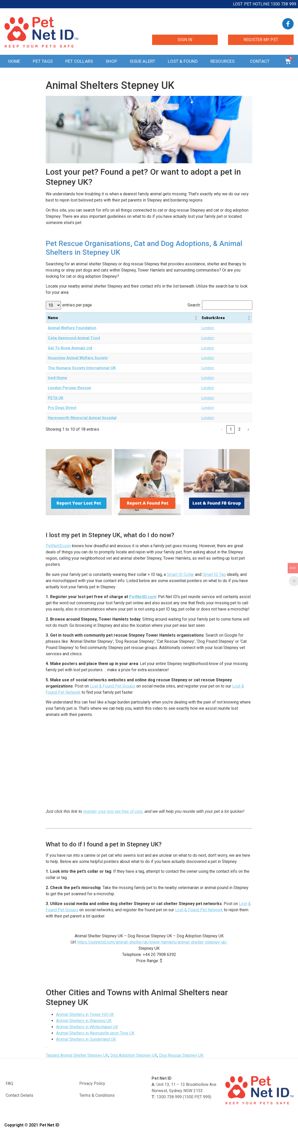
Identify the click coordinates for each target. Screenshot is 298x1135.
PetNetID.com (58, 545)
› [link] (248, 429)
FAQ (9, 1083)
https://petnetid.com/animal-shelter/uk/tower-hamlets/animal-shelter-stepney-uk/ (152, 942)
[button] (195, 318)
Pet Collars (79, 61)
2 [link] (239, 429)
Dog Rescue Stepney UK (181, 1055)
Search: (194, 305)
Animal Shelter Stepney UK (84, 1055)
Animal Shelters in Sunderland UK (86, 1039)
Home (14, 61)
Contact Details (19, 1095)
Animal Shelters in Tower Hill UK (85, 1014)
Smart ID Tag (214, 574)
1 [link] (231, 429)
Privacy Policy (92, 1083)
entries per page (77, 305)
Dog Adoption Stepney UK (133, 1055)
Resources (223, 61)
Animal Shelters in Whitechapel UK (87, 1026)
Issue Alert (142, 61)
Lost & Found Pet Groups (112, 686)
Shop (111, 61)
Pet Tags (43, 61)
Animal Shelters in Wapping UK (84, 1020)
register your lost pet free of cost (112, 811)
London (207, 328)
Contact (261, 61)
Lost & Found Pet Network (199, 909)
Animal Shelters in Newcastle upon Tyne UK (95, 1033)
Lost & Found (183, 61)
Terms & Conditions (97, 1095)
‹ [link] (222, 429)
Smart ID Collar (180, 574)
